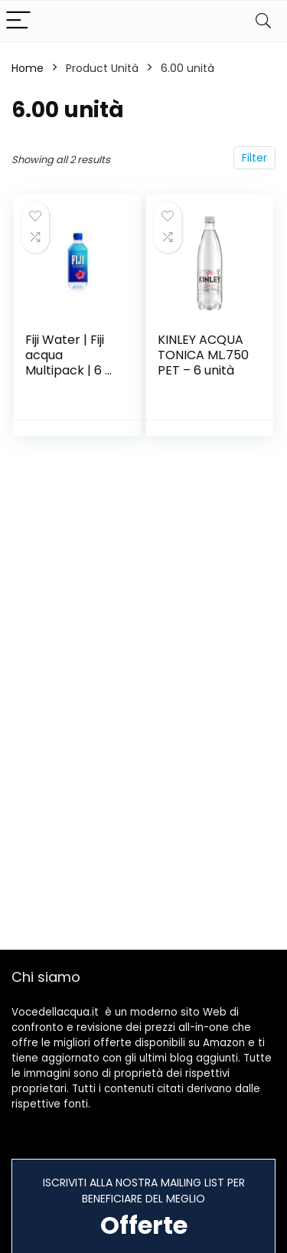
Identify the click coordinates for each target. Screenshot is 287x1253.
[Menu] (18, 21)
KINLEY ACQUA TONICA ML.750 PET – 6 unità (203, 355)
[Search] (263, 21)
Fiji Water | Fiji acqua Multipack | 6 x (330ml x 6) (68, 362)
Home (27, 68)
